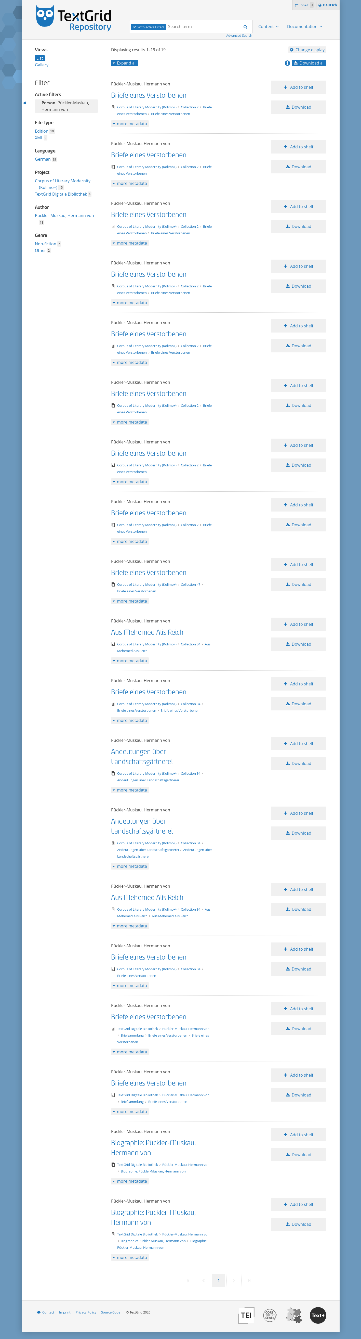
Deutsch (330, 6)
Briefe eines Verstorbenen (148, 95)
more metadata (132, 123)
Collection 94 (191, 644)
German (43, 159)
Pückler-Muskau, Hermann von (64, 215)
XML (39, 138)
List (39, 58)
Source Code (110, 1312)
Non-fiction (45, 244)
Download (301, 107)
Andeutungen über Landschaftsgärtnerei (148, 780)
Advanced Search (239, 35)
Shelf (307, 5)
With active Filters (151, 27)
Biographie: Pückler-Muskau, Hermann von (153, 1171)
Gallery (41, 65)
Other (40, 250)
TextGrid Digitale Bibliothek (61, 194)
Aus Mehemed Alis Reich (147, 632)
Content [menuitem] (266, 26)
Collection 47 (191, 584)
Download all (312, 63)
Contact (48, 1312)
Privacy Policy (86, 1312)
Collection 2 (190, 107)
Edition (41, 131)
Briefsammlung (132, 1035)
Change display (310, 50)
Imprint (65, 1312)
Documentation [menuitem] (302, 26)
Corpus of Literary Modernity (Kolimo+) (147, 107)
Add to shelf (301, 87)
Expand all (127, 63)
